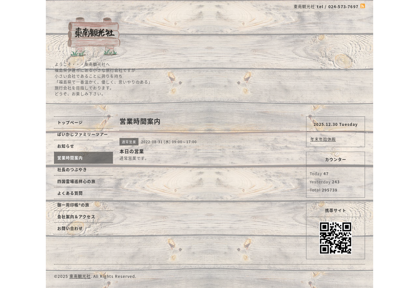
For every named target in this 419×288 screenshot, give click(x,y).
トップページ (70, 123)
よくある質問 (70, 193)
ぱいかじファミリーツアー (82, 134)
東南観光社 (80, 276)
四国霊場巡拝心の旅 (76, 181)
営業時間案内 (70, 158)
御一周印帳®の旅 (73, 205)
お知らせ (65, 146)
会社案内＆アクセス (76, 217)
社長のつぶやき (72, 170)
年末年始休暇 (323, 139)
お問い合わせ (70, 228)
